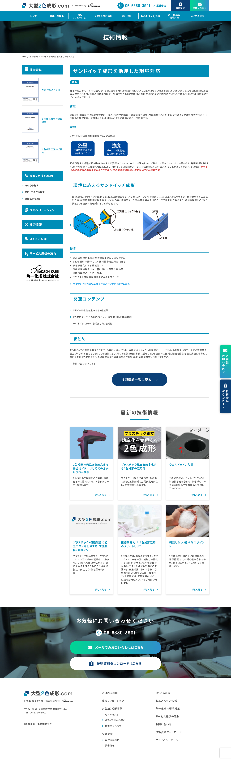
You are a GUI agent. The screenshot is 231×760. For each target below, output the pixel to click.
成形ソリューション (80, 16)
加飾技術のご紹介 (41, 90)
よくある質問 (197, 16)
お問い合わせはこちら (84, 363)
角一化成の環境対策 (174, 16)
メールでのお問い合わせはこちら (115, 647)
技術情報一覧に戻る (136, 379)
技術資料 (33, 69)
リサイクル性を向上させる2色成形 (90, 310)
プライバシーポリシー (168, 740)
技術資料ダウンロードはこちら (115, 663)
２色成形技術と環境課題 (42, 120)
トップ (33, 16)
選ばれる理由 (57, 16)
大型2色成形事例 (103, 16)
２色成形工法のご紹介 (42, 151)
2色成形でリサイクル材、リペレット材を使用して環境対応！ (103, 317)
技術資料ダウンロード (169, 732)
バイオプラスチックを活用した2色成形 (93, 323)
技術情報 (33, 224)
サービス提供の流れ (40, 253)
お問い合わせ (163, 724)
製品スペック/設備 (150, 16)
